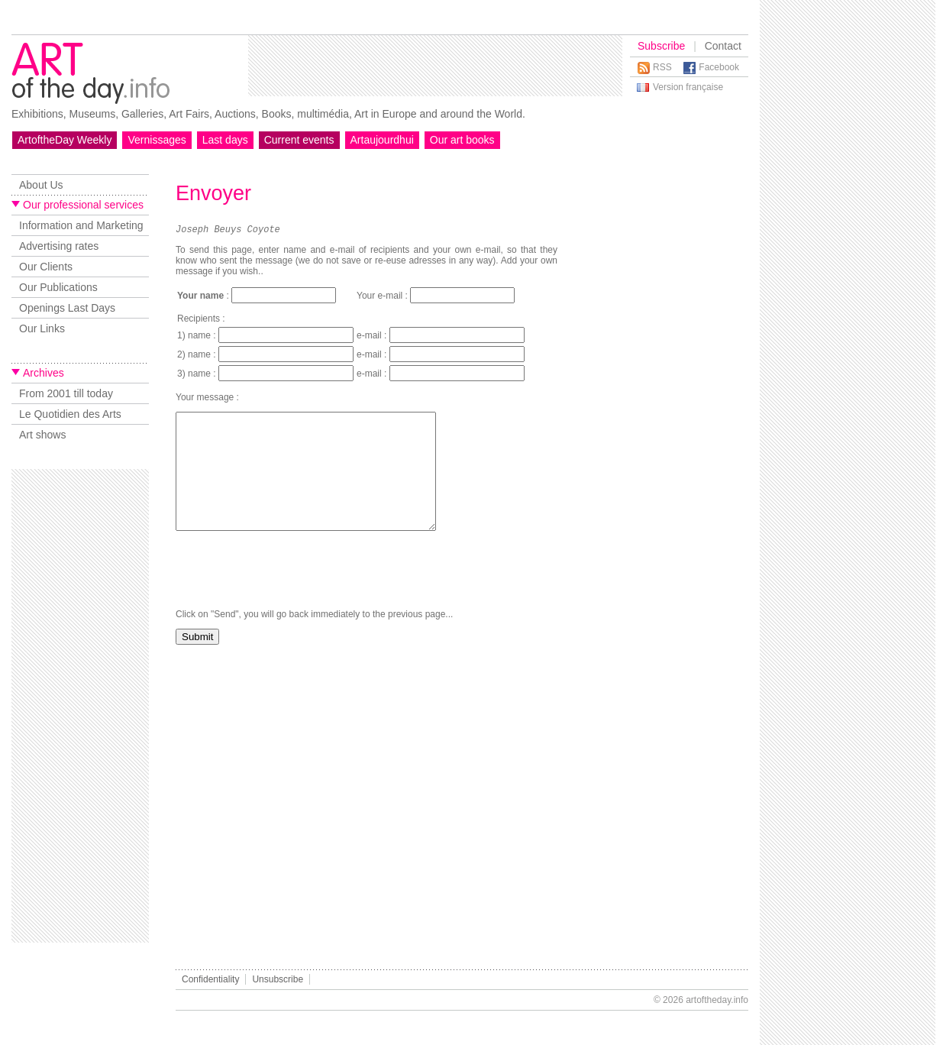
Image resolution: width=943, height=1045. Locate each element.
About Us (41, 185)
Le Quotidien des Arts (70, 414)
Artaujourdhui (382, 140)
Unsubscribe (277, 979)
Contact (723, 46)
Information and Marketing (81, 225)
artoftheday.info (717, 1000)
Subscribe (661, 46)
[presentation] (292, 595)
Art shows (42, 435)
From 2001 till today (66, 393)
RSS (662, 67)
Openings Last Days (67, 308)
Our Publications (58, 287)
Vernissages (157, 140)
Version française (688, 87)
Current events (299, 140)
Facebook (719, 67)
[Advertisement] (435, 66)
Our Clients (46, 266)
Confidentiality (210, 979)
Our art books (462, 140)
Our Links (42, 328)
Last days (225, 140)
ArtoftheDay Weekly (64, 140)
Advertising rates (58, 246)
